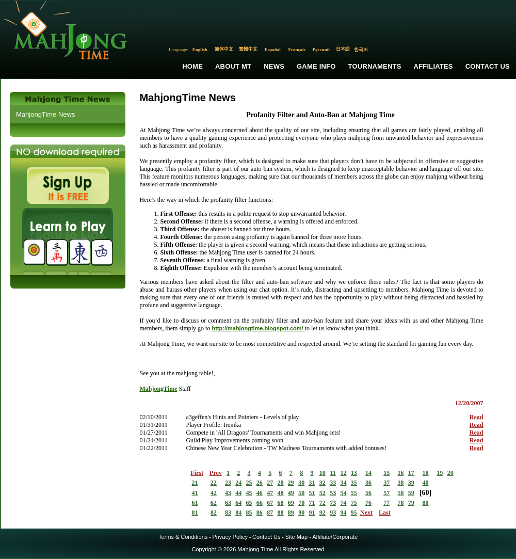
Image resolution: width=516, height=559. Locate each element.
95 (354, 512)
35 (354, 482)
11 (332, 472)
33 (333, 482)
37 (386, 482)
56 (368, 493)
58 (400, 493)
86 (259, 512)
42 (214, 493)
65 (249, 502)
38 (400, 482)
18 (426, 472)
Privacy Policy (229, 537)
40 (426, 482)
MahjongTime (158, 388)
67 (270, 502)
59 (411, 493)
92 (322, 512)
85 (249, 512)
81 (195, 512)
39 (411, 482)
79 (411, 502)
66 (259, 502)
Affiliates (433, 66)
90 (301, 512)
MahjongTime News (45, 114)
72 (322, 502)
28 (281, 482)
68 (281, 502)
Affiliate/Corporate (335, 537)
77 (386, 502)
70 (301, 502)
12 (343, 472)
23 (228, 482)
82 (214, 512)
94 (343, 512)
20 (450, 472)
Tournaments (374, 66)
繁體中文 (248, 49)
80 (426, 502)
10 (322, 472)
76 (368, 502)
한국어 (361, 49)
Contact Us (487, 66)
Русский (321, 49)
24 (238, 482)
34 (343, 482)
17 (411, 472)
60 (425, 493)
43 (228, 493)
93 (333, 512)
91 (312, 512)
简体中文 (224, 49)
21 (195, 482)
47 (270, 493)
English (199, 49)
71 (312, 502)
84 (238, 512)
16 (400, 472)
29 (291, 482)
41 (195, 493)
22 (214, 482)
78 (400, 502)
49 (291, 493)
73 (333, 502)
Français (297, 49)
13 (354, 472)
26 (259, 482)
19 (440, 472)
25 (249, 482)
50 (301, 493)
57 (386, 493)
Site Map (296, 537)
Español (273, 49)
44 (238, 493)
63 (228, 502)
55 (354, 493)
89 (291, 512)
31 (312, 482)
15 (386, 472)
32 (322, 482)
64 (238, 502)
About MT (233, 66)
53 (333, 493)
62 (214, 502)
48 (281, 493)
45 (249, 493)
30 (301, 482)
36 (368, 482)
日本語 (343, 49)
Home (192, 66)
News (274, 66)
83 (228, 512)
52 (322, 493)
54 (343, 493)
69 (291, 502)
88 (281, 512)
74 (343, 502)
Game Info (316, 66)
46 (259, 493)
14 (368, 472)
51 (312, 493)
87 (270, 512)
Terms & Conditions (182, 537)
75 (354, 502)
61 (195, 502)
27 (270, 482)
